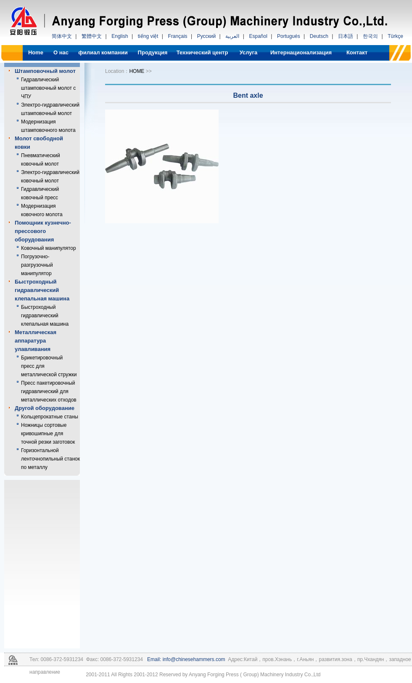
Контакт (356, 52)
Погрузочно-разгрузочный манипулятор (37, 265)
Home (35, 52)
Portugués (288, 36)
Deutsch (319, 36)
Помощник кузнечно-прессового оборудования (43, 231)
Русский (206, 36)
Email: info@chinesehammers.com (185, 659)
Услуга (248, 52)
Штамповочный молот (45, 71)
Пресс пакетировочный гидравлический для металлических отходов (49, 391)
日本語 (345, 36)
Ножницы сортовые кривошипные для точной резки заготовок (48, 433)
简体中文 (62, 36)
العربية (232, 36)
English (119, 36)
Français (178, 36)
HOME (136, 71)
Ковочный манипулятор (48, 248)
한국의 (370, 36)
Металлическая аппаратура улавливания (35, 340)
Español (258, 36)
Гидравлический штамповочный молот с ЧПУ (48, 88)
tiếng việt (148, 36)
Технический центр (202, 52)
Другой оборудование (44, 408)
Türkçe (395, 36)
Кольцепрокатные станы (49, 417)
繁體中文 (92, 36)
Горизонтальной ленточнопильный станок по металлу (50, 458)
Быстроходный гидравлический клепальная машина (42, 290)
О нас (61, 52)
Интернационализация (301, 52)
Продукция (153, 52)
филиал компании (102, 52)
